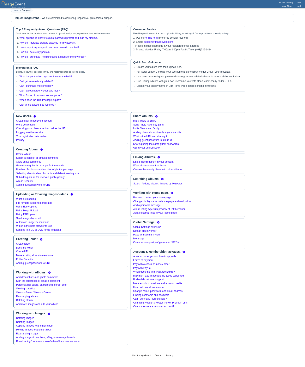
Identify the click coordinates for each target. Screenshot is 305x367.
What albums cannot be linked (150, 165)
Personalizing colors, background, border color (41, 284)
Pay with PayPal (142, 268)
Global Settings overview (147, 227)
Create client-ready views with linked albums (157, 169)
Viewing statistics (25, 288)
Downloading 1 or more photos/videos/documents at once (47, 341)
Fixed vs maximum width (146, 234)
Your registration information (31, 136)
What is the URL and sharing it (150, 136)
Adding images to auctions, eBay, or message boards (45, 337)
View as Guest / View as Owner (33, 292)
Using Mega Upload (27, 210)
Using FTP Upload (26, 214)
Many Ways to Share (144, 120)
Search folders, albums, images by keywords (158, 183)
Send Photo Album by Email (148, 124)
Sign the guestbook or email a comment (38, 280)
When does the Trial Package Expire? (154, 271)
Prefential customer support (148, 279)
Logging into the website (29, 132)
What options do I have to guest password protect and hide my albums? (58, 38)
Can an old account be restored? (37, 104)
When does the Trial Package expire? (40, 100)
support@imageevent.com (158, 41)
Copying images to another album (34, 325)
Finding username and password (151, 295)
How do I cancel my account (148, 287)
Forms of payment (143, 260)
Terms (158, 355)
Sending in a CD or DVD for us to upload (38, 229)
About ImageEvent (141, 355)
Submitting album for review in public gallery (40, 177)
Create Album (23, 154)
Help (299, 2)
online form (151, 37)
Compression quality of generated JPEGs (156, 242)
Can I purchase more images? (36, 85)
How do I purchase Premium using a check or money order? (52, 56)
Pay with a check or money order (151, 264)
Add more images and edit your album (37, 304)
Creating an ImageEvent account (34, 120)
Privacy (20, 140)
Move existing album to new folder (35, 255)
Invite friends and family (146, 128)
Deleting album (24, 300)
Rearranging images (27, 333)
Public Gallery (286, 2)
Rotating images (25, 318)
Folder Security (24, 259)
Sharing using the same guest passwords (156, 144)
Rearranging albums (27, 296)
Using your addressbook (146, 147)
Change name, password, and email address (158, 291)
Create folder (23, 243)
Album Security (24, 181)
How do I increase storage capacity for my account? (47, 42)
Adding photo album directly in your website (157, 132)
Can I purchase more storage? (150, 298)
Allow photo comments (28, 161)
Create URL (22, 251)
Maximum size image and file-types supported (158, 275)
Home (16, 10)
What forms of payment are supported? (40, 95)
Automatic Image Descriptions (32, 222)
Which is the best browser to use (34, 225)
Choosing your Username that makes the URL (41, 128)
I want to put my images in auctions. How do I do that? (49, 47)
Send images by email (28, 218)
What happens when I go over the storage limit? (45, 76)
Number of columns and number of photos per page (44, 169)
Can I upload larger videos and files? (39, 90)
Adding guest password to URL (33, 184)
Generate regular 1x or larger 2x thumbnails (40, 165)
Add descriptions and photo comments (37, 277)
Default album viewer (144, 230)
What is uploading (26, 199)
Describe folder (24, 247)
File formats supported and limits (34, 202)
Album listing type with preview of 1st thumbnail (159, 209)
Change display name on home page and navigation (162, 201)
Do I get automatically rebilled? (36, 81)
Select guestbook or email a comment (37, 157)
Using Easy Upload (26, 206)
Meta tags (138, 238)
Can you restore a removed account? (153, 306)
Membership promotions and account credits (157, 283)
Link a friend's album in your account (153, 161)
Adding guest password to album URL (154, 140)
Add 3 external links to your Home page (155, 212)
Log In (299, 6)
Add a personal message (147, 205)
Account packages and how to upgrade (154, 256)
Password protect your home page (152, 197)
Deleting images (25, 322)
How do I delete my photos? (34, 52)
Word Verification (25, 124)
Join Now (287, 6)
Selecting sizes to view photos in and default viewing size (47, 173)
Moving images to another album (34, 329)
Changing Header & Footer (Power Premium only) (160, 302)
